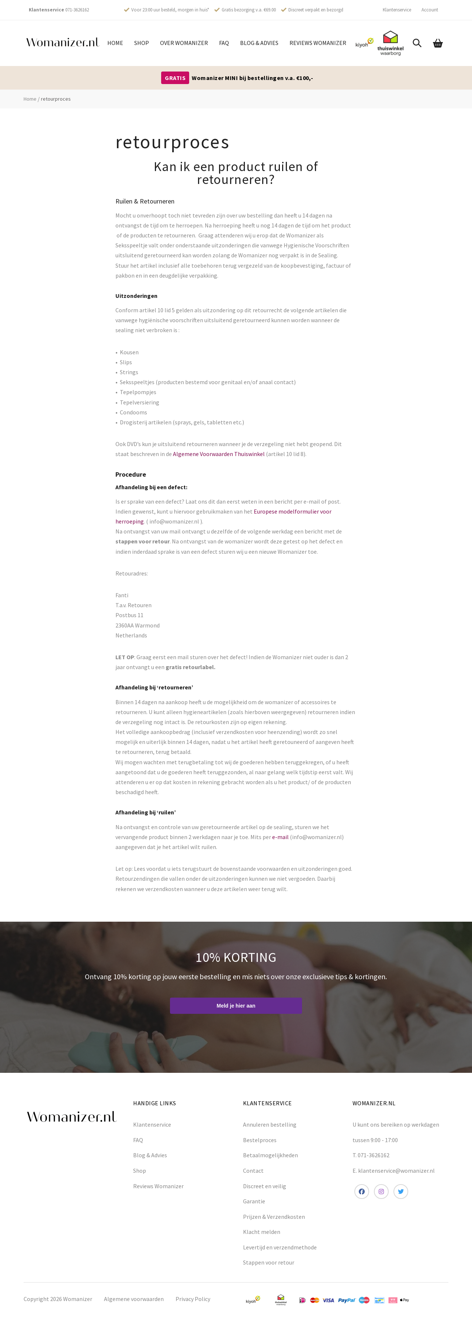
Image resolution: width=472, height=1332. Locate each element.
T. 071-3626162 (371, 1155)
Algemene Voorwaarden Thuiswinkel (219, 454)
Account (429, 10)
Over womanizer (184, 42)
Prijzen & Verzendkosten (274, 1216)
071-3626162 (77, 10)
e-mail (280, 837)
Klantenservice (397, 10)
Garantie (254, 1201)
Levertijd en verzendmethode (280, 1247)
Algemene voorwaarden (134, 1299)
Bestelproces (260, 1140)
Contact (253, 1170)
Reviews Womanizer (317, 42)
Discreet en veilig (264, 1186)
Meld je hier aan (235, 1006)
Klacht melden (261, 1231)
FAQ (224, 42)
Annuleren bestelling (269, 1124)
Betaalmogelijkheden (270, 1155)
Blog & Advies (259, 42)
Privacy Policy (193, 1299)
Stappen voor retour (268, 1262)
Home (115, 42)
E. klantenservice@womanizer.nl (394, 1170)
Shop (141, 42)
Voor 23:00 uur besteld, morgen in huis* (170, 10)
